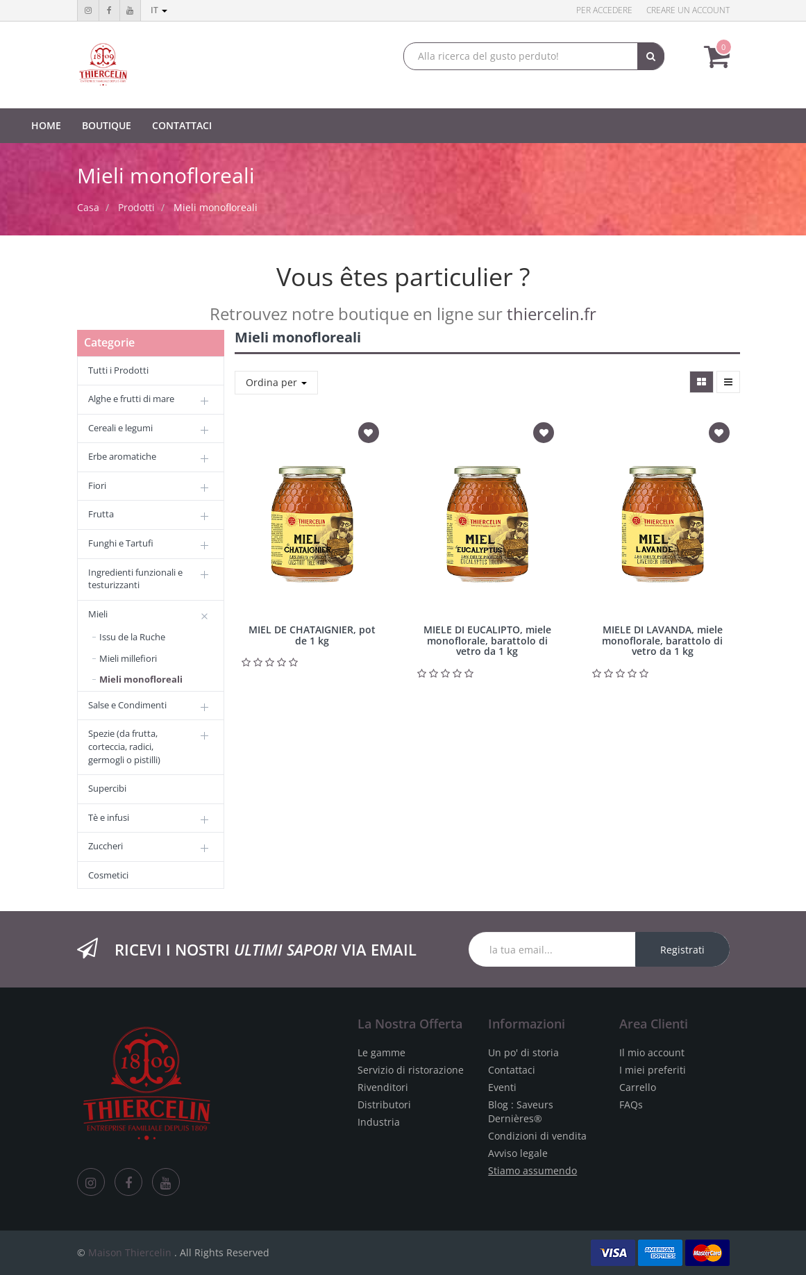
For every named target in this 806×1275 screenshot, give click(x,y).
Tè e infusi (108, 817)
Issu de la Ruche (132, 637)
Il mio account (652, 1052)
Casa (88, 207)
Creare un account (688, 10)
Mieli (98, 614)
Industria (379, 1121)
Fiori (97, 485)
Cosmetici (108, 875)
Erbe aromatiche (122, 456)
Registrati (682, 949)
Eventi (502, 1087)
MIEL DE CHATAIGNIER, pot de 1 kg (312, 635)
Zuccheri (105, 846)
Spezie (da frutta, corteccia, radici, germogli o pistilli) (124, 746)
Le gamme (381, 1052)
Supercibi (107, 788)
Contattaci (511, 1069)
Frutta (101, 514)
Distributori (384, 1104)
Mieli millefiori (128, 658)
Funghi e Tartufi (120, 543)
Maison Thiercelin (129, 1252)
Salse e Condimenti (127, 705)
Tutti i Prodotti (118, 370)
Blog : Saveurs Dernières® (520, 1111)
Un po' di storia (523, 1052)
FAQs (631, 1104)
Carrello (637, 1087)
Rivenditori (383, 1087)
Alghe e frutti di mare (131, 398)
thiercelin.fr (551, 313)
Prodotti (136, 207)
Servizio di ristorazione (411, 1069)
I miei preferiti (652, 1069)
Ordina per (276, 382)
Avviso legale (518, 1153)
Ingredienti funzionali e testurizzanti (135, 579)
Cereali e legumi (120, 428)
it (159, 10)
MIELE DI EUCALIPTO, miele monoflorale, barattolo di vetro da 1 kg (487, 640)
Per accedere (604, 10)
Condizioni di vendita (537, 1135)
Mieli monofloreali (216, 207)
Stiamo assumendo (532, 1170)
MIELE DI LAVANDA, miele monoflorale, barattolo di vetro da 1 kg (662, 640)
